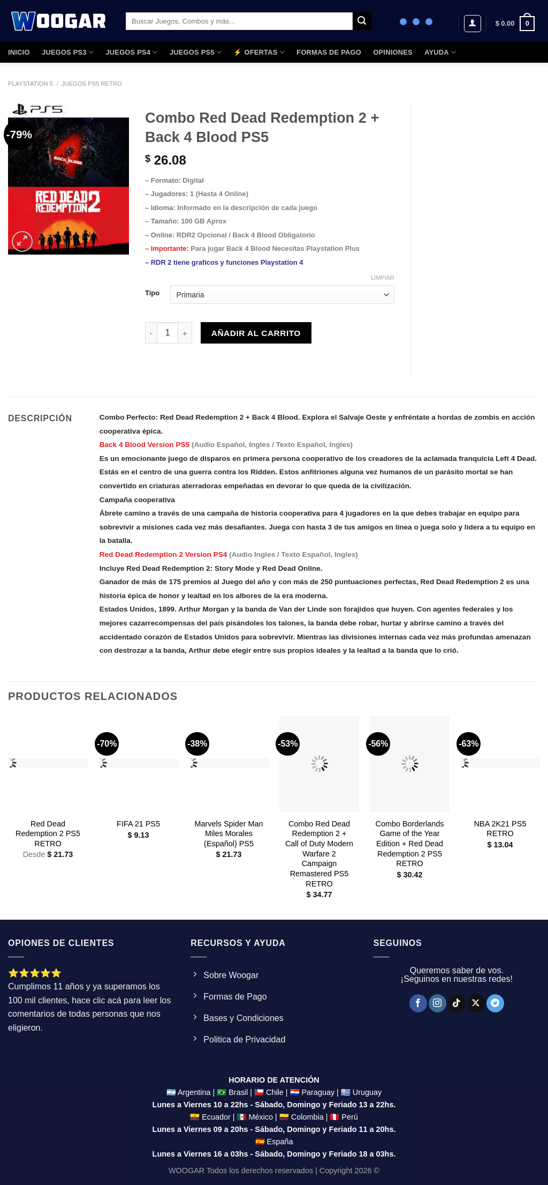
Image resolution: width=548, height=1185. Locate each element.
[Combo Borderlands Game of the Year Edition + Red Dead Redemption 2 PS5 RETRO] (410, 764)
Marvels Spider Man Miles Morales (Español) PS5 (229, 833)
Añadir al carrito (256, 333)
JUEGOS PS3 (68, 52)
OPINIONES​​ (392, 52)
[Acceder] (472, 23)
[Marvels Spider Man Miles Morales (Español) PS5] (229, 764)
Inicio (19, 52)
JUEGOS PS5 (196, 52)
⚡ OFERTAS (259, 52)
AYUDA (440, 52)
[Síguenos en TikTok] (457, 1003)
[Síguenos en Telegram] (495, 1003)
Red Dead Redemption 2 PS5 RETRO (48, 833)
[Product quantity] (167, 333)
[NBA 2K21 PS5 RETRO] (500, 764)
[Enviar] (362, 21)
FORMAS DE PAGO (328, 52)
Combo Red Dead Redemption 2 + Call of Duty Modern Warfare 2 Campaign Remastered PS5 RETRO (319, 853)
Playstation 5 (30, 83)
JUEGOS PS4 (131, 52)
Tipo (152, 293)
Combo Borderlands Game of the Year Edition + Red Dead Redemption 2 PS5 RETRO (410, 843)
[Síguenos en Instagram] (437, 1003)
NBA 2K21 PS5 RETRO (500, 828)
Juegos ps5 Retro (92, 83)
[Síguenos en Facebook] (418, 1003)
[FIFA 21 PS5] (138, 764)
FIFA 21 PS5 (138, 823)
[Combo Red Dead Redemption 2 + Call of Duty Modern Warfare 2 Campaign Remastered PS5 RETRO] (319, 764)
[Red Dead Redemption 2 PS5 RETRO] (48, 764)
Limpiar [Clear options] (382, 277)
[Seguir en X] (476, 1003)
